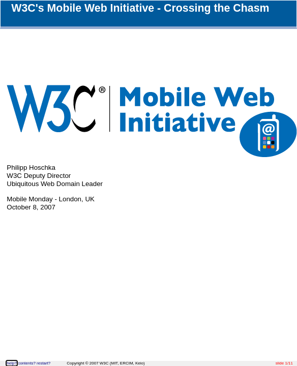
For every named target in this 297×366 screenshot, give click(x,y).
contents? (27, 363)
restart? (43, 363)
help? (12, 363)
